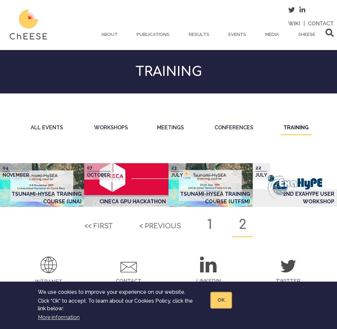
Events (237, 34)
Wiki (294, 23)
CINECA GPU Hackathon (132, 201)
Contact (321, 23)
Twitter (288, 281)
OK (221, 304)
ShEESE (306, 34)
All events (47, 127)
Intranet (48, 282)
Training (297, 129)
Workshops (111, 127)
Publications (153, 34)
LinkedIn (208, 281)
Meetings (170, 127)
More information (59, 322)
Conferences (234, 127)
